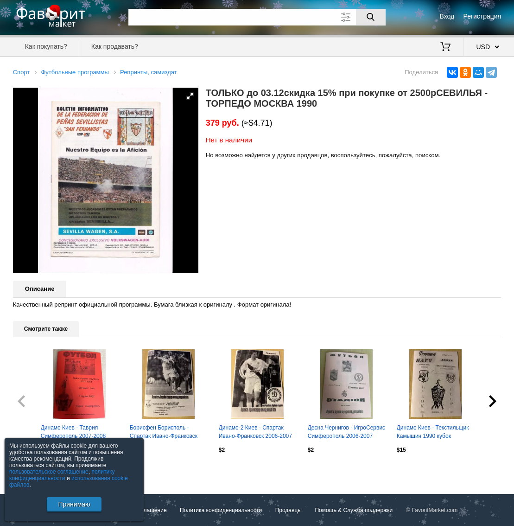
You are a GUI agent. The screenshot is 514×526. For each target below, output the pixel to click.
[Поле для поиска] (257, 17)
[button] (190, 96)
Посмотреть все (33, 469)
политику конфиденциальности (62, 474)
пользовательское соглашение (49, 471)
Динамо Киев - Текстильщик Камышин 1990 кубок (433, 431)
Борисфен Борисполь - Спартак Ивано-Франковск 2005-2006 (163, 432)
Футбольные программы (74, 72)
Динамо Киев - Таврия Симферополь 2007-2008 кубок (73, 432)
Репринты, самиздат (148, 72)
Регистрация (482, 16)
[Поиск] (371, 17)
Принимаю (74, 504)
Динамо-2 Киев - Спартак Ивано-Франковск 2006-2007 (255, 431)
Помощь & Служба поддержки (354, 510)
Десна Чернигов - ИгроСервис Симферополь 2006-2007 (346, 431)
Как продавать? (114, 46)
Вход (447, 16)
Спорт (21, 72)
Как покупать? (46, 46)
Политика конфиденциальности (221, 510)
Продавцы (288, 510)
